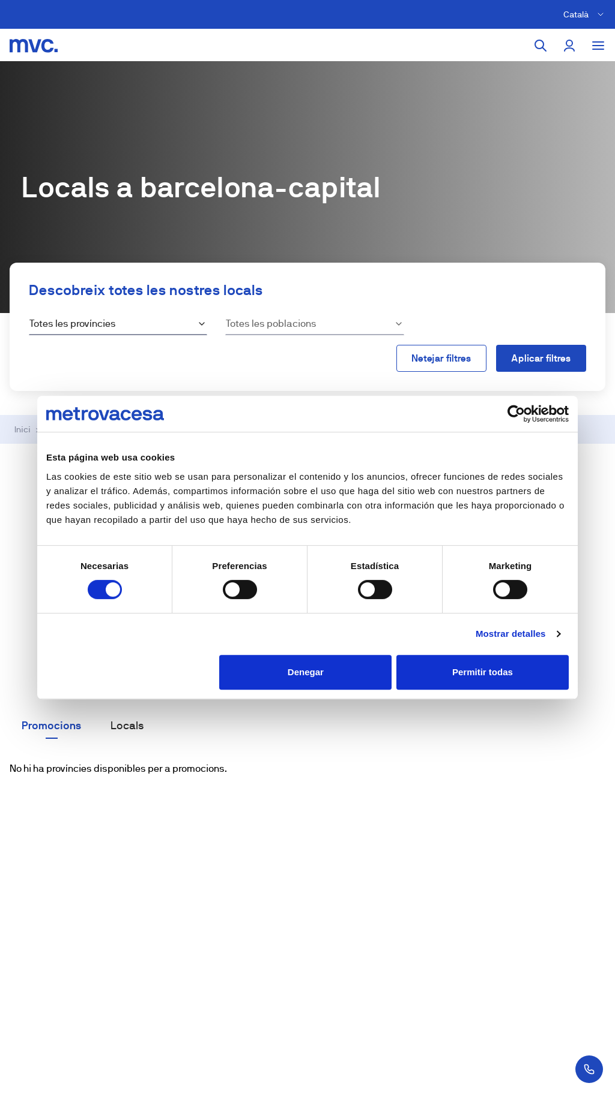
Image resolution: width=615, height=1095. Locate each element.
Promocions (52, 726)
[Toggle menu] (598, 45)
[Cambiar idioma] (585, 14)
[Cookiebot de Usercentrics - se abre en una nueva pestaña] (516, 414)
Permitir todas (482, 672)
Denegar (306, 672)
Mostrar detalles (511, 633)
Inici (22, 429)
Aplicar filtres (541, 358)
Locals (127, 726)
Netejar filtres (441, 358)
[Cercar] (540, 45)
